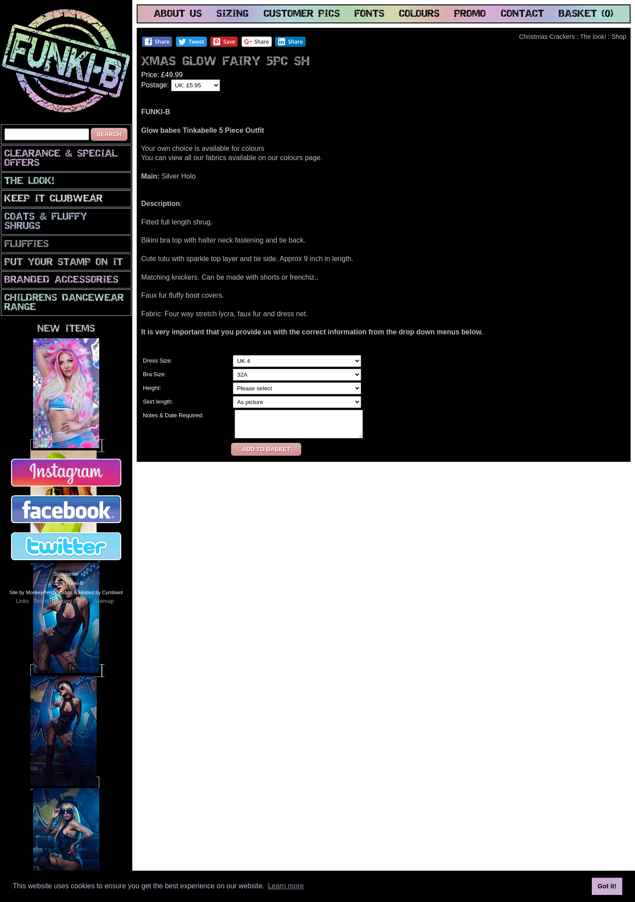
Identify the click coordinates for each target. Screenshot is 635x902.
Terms (41, 601)
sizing (233, 14)
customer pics (302, 14)
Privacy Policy (71, 601)
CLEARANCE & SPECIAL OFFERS (60, 159)
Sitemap (103, 601)
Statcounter (65, 573)
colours (419, 14)
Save (224, 41)
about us (178, 14)
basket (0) (586, 14)
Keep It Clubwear (53, 199)
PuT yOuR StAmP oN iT (63, 262)
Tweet (191, 41)
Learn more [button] (286, 886)
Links (22, 601)
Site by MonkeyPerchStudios (40, 592)
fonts (370, 14)
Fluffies (26, 244)
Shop (618, 36)
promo (470, 14)
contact (522, 14)
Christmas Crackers (547, 36)
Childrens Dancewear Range (64, 303)
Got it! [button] (607, 886)
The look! (29, 181)
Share (156, 41)
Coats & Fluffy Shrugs (45, 222)
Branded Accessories (61, 280)
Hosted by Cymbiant (100, 592)
